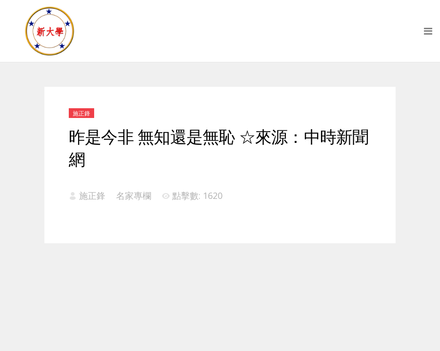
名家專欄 (133, 195)
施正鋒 (81, 113)
